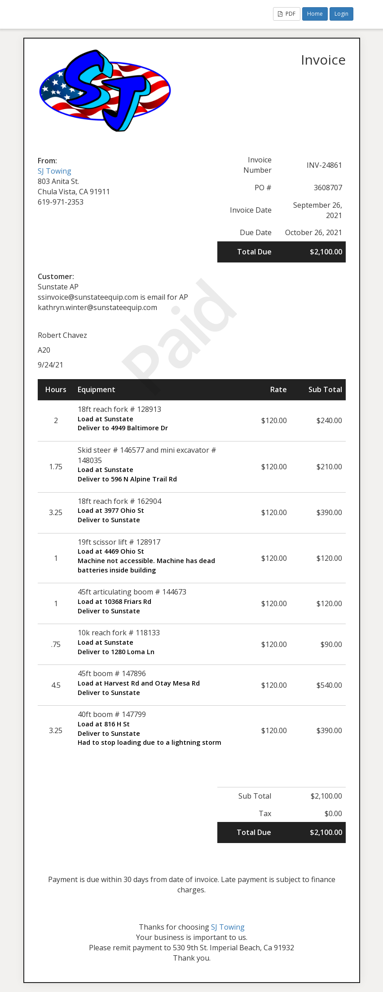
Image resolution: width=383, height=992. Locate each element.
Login (341, 13)
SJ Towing (54, 171)
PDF (286, 13)
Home (315, 13)
